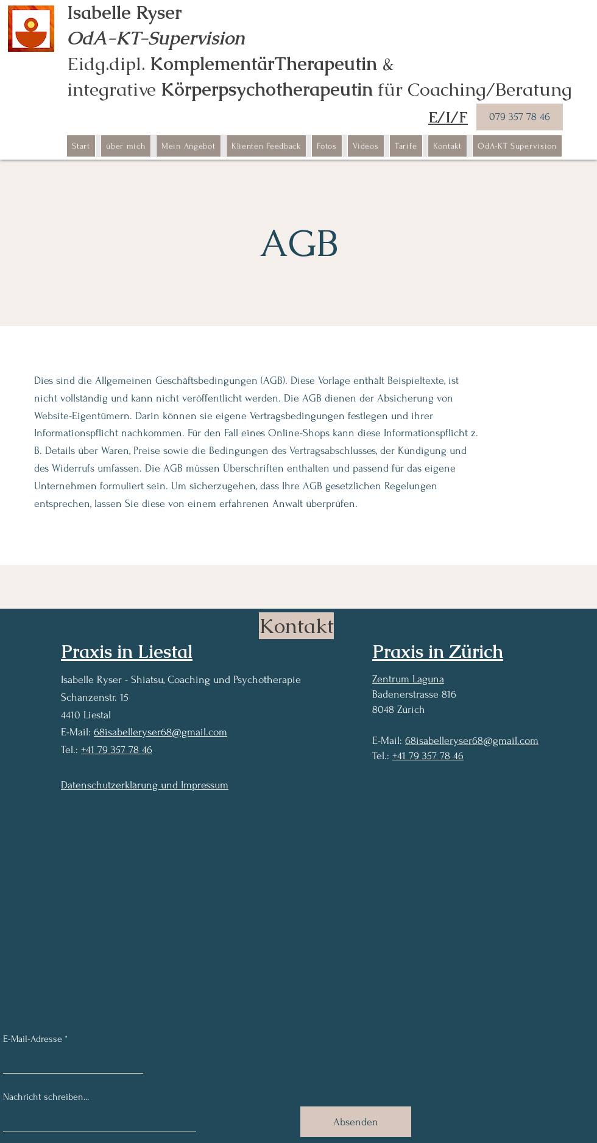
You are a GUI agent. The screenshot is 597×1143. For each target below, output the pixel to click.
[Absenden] (355, 1121)
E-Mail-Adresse (32, 1039)
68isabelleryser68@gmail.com (160, 732)
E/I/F (448, 117)
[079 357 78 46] (519, 117)
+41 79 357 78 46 (116, 750)
